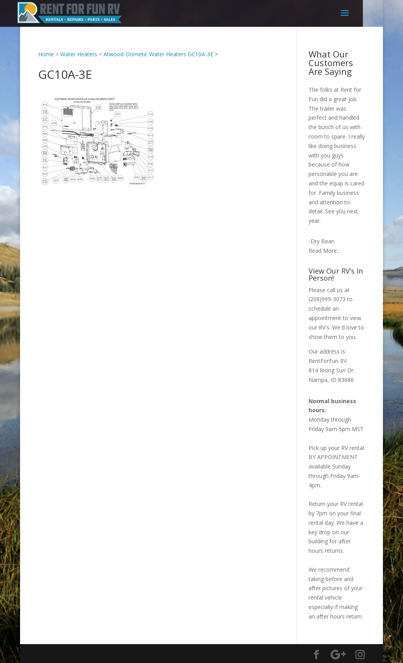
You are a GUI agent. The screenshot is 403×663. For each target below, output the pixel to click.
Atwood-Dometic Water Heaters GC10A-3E (158, 54)
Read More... (324, 250)
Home (46, 54)
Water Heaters (78, 54)
